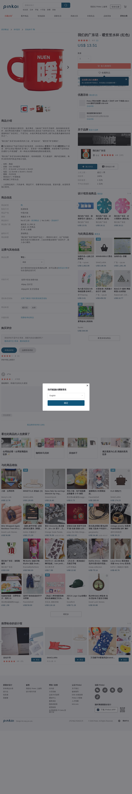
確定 (66, 403)
